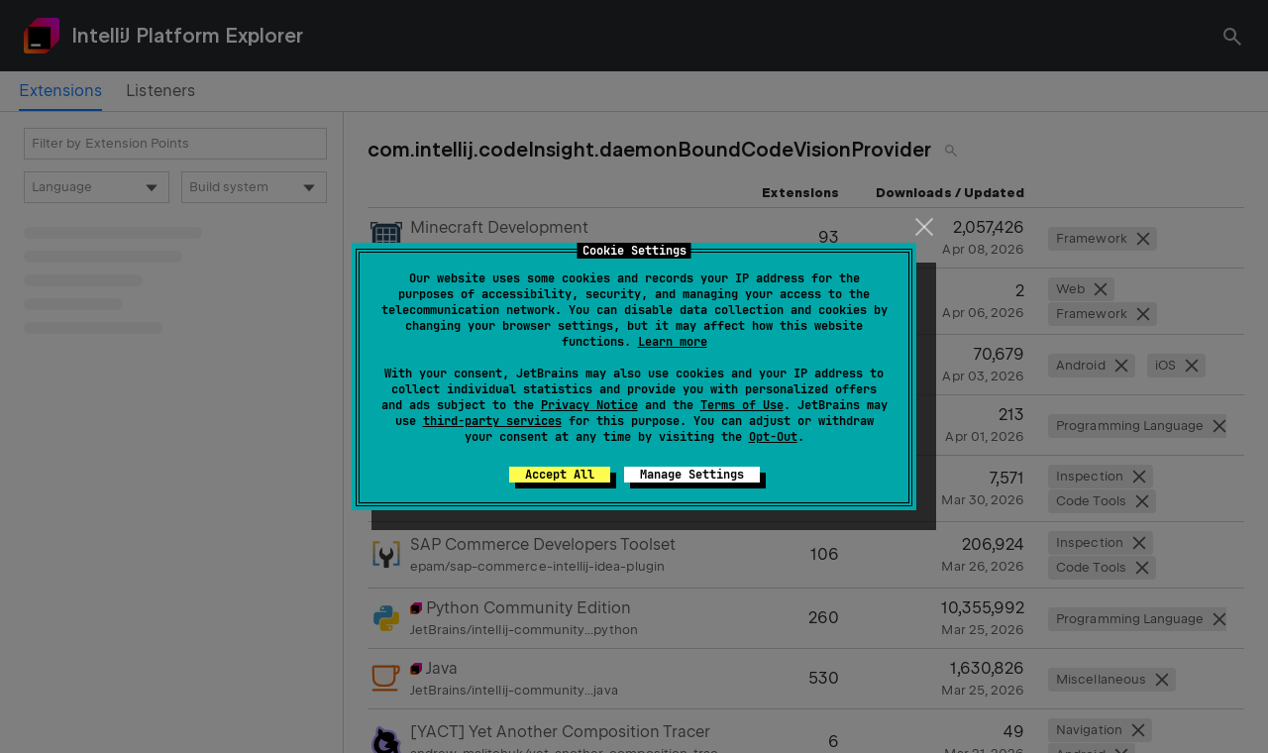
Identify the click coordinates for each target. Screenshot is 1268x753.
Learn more (672, 342)
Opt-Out (773, 437)
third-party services (492, 421)
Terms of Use (742, 405)
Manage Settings (692, 475)
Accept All (559, 475)
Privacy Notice (589, 405)
